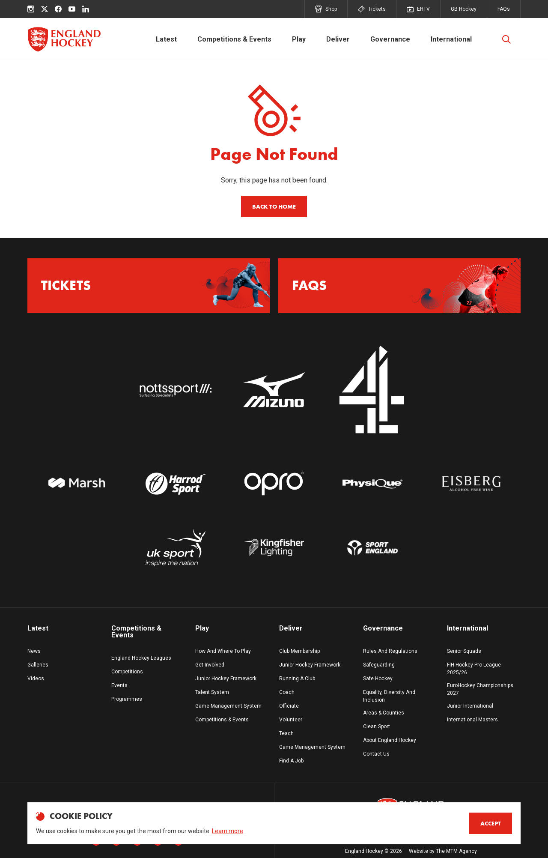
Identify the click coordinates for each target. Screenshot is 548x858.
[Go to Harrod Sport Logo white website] (175, 483)
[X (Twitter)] (44, 9)
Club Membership (299, 651)
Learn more (227, 831)
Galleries (37, 665)
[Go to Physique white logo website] (372, 483)
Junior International (470, 706)
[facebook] (58, 9)
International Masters (472, 720)
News (34, 651)
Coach (287, 692)
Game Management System (228, 706)
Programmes (126, 699)
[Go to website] (175, 390)
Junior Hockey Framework (225, 679)
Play (299, 39)
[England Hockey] (64, 39)
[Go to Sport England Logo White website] (372, 548)
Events (119, 685)
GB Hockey (464, 9)
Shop (326, 9)
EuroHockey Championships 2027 (480, 689)
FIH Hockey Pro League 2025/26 (474, 669)
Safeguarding (379, 665)
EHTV (418, 9)
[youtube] (71, 9)
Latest (166, 39)
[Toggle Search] (506, 39)
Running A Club (297, 679)
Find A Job (291, 761)
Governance (390, 39)
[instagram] (30, 9)
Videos (35, 679)
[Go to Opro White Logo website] (274, 483)
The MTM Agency (456, 851)
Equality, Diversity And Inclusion (389, 696)
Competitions (127, 672)
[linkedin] (85, 9)
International (451, 39)
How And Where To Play (223, 651)
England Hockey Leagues (141, 658)
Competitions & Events (234, 39)
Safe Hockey (378, 679)
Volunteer (290, 720)
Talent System (212, 692)
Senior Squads (464, 651)
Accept (490, 823)
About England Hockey (389, 740)
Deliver (338, 39)
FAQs (503, 9)
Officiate (289, 706)
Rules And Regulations (390, 651)
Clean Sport (376, 726)
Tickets (372, 9)
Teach (286, 733)
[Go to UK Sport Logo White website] (175, 548)
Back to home (274, 206)
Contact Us (376, 754)
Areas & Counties (383, 713)
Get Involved (209, 665)
